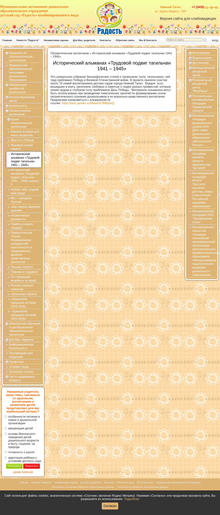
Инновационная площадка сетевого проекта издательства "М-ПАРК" (203, 159)
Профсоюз (16, 361)
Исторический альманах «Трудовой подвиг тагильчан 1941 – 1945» (25, 159)
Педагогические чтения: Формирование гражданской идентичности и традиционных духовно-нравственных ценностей (21, 247)
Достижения (200, 62)
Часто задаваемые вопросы (22, 378)
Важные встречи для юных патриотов (25, 133)
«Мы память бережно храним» (25, 208)
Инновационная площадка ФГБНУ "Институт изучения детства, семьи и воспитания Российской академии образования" (203, 190)
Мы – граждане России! (21, 200)
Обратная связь (125, 40)
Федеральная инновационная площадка (178, 482)
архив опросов (23, 472)
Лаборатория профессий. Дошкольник (18, 88)
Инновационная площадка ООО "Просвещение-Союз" (203, 217)
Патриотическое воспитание (20, 112)
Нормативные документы (20, 217)
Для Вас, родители (84, 40)
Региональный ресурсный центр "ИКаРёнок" (202, 85)
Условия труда (19, 366)
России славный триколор (22, 287)
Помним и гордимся (24, 271)
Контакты (105, 40)
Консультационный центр (22, 99)
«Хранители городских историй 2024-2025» (23, 302)
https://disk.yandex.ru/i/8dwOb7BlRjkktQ (88, 103)
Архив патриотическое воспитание (21, 123)
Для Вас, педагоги (21, 339)
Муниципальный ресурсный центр (203, 71)
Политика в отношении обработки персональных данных (83, 487)
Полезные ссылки (21, 371)
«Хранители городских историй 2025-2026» (23, 315)
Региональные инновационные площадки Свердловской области (203, 103)
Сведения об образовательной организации (20, 56)
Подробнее (131, 499)
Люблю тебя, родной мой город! (25, 191)
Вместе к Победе (22, 140)
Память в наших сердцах (22, 225)
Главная (7, 40)
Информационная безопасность (21, 346)
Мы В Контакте (148, 40)
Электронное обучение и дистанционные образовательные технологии (24, 329)
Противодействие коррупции (21, 355)
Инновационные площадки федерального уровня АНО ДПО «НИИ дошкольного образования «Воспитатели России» (203, 130)
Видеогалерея (202, 57)
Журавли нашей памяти (22, 147)
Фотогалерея (201, 52)
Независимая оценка (56, 40)
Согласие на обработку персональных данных (142, 487)
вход (215, 40)
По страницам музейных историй (23, 278)
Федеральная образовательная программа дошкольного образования (20, 72)
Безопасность (18, 105)
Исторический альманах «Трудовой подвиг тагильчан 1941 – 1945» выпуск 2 (25, 177)
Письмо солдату (22, 267)
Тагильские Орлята (24, 294)
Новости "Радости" (27, 40)
